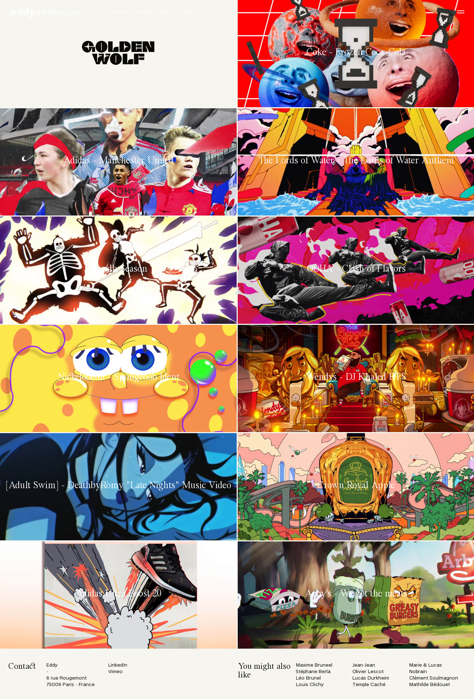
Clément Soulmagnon (433, 678)
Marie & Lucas (425, 665)
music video (153, 12)
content (119, 12)
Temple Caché (369, 684)
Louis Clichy (310, 684)
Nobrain (418, 672)
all (95, 12)
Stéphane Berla (313, 672)
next (3, 652)
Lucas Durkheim (370, 678)
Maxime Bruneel (314, 665)
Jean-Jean (363, 665)
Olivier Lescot (368, 672)
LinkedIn (117, 665)
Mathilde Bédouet (429, 684)
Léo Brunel (308, 678)
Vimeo (115, 672)
